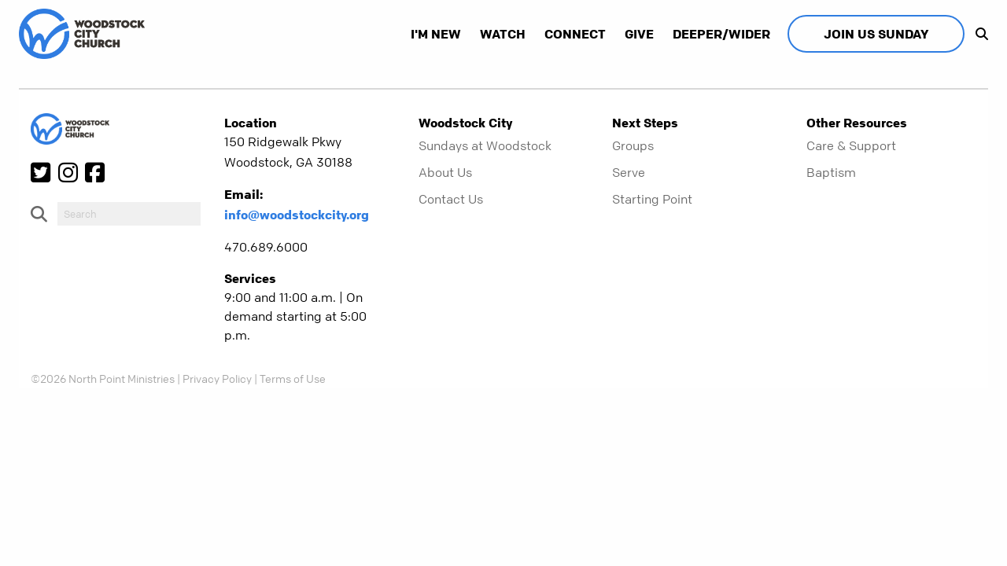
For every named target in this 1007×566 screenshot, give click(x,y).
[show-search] (978, 34)
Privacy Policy (217, 378)
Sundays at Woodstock (485, 145)
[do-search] (129, 214)
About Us (445, 172)
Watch (503, 34)
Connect (575, 34)
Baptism (831, 172)
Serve (628, 172)
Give (639, 34)
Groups (633, 145)
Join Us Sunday (876, 34)
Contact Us (451, 199)
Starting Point (652, 199)
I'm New (436, 34)
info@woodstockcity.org (296, 214)
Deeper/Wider (721, 34)
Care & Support (851, 145)
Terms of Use (293, 378)
